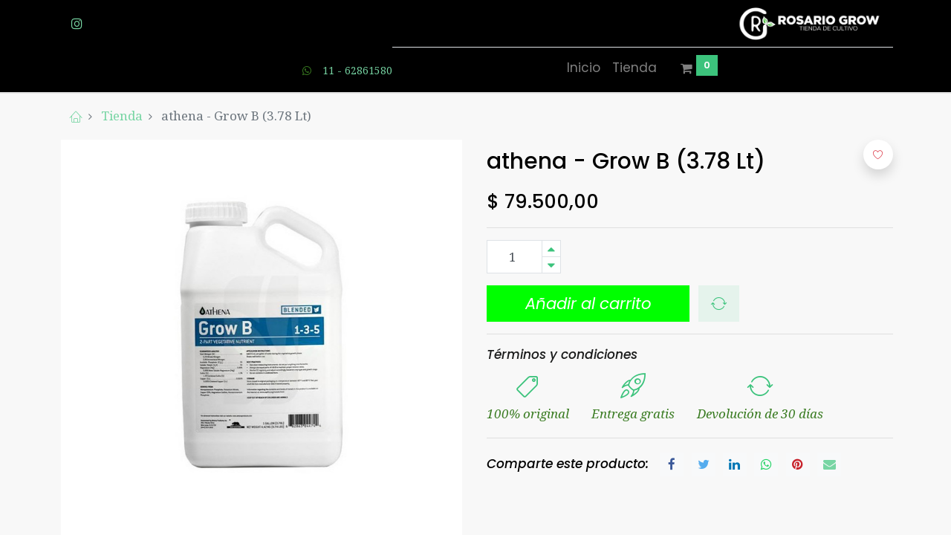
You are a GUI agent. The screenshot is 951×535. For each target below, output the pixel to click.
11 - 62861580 (357, 70)
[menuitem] (583, 68)
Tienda (122, 115)
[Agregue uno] (551, 248)
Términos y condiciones (562, 354)
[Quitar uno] (551, 265)
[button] (588, 303)
